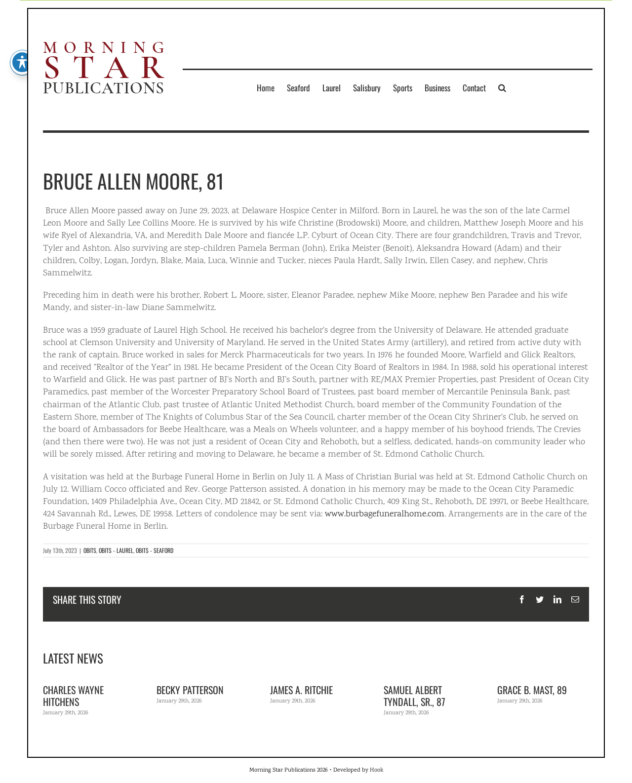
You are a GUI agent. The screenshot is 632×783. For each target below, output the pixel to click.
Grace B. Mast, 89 (532, 689)
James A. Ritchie (301, 689)
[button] (502, 87)
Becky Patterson (190, 689)
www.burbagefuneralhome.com (384, 514)
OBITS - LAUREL (116, 550)
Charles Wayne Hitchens (73, 695)
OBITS (89, 550)
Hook (376, 770)
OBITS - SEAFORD (154, 550)
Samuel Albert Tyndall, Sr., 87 (414, 695)
